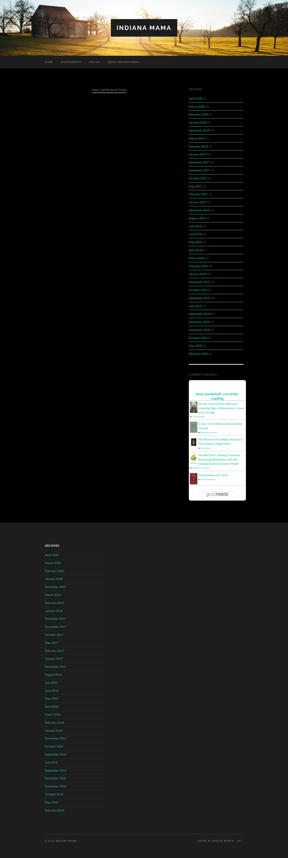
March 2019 (197, 138)
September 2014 (200, 314)
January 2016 (198, 274)
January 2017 (198, 202)
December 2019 (199, 130)
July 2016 (195, 226)
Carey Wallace (198, 416)
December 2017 (199, 162)
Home (49, 62)
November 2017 (199, 170)
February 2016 (198, 266)
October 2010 (198, 338)
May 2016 (195, 242)
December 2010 (199, 322)
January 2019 (198, 154)
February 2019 (198, 146)
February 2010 (198, 353)
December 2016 (199, 210)
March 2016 (197, 258)
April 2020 (196, 98)
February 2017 (198, 194)
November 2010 (199, 330)
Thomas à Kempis (208, 479)
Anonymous (206, 448)
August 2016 (197, 218)
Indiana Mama (144, 27)
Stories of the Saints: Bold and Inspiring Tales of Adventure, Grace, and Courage (221, 408)
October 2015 (198, 290)
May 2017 (195, 186)
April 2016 (196, 250)
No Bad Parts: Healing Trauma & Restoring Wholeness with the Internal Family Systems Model (219, 459)
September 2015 (200, 298)
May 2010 (195, 345)
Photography (71, 62)
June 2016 (195, 234)
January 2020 (198, 122)
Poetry (94, 62)
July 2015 (195, 306)
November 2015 (199, 282)
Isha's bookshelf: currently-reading (217, 396)
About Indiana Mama (123, 62)
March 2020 (197, 106)
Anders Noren (223, 840)
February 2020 (198, 114)
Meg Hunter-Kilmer (209, 432)
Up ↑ (240, 840)
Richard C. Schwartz (201, 468)
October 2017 (198, 178)
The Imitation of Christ (213, 475)
